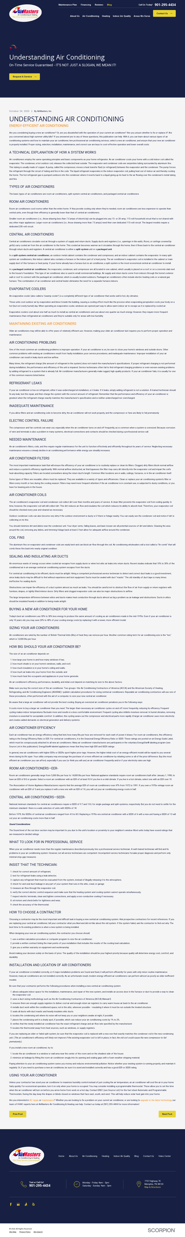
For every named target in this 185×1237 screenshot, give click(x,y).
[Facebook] (10, 1204)
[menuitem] (12, 1232)
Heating (105, 1156)
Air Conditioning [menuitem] (90, 16)
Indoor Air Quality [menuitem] (122, 16)
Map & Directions (153, 1187)
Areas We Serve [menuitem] (142, 16)
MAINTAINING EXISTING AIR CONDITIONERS (42, 324)
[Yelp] (33, 1204)
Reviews (99, 4)
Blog (109, 4)
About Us (73, 1156)
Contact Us (164, 13)
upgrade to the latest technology (156, 1100)
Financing (86, 4)
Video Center (164, 1156)
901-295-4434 (165, 5)
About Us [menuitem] (74, 16)
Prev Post (18, 1114)
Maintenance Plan (68, 4)
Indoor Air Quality (122, 1156)
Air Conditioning (89, 1156)
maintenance (48, 1100)
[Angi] (25, 1204)
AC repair (33, 1100)
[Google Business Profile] (18, 1204)
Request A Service (24, 76)
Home (61, 1156)
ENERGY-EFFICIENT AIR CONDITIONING (39, 126)
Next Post (167, 1114)
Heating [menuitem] (106, 16)
